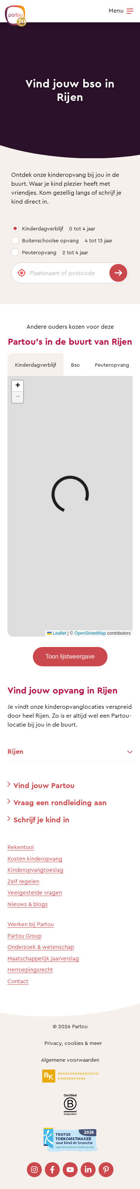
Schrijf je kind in (41, 819)
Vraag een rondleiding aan (60, 802)
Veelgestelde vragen (34, 892)
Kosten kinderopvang (34, 858)
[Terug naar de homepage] (12, 12)
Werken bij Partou (30, 924)
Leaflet (56, 633)
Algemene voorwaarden (70, 1059)
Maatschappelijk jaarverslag (43, 958)
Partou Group (24, 935)
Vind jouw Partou (44, 785)
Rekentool (20, 847)
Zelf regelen (23, 881)
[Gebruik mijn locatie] (21, 272)
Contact (17, 981)
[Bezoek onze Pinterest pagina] (106, 1169)
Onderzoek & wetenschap (40, 946)
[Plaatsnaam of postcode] (70, 272)
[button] (17, 386)
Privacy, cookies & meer (73, 1043)
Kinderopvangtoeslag (35, 869)
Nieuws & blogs (27, 904)
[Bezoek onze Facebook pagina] (52, 1169)
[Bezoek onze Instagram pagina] (34, 1169)
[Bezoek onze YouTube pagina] (70, 1169)
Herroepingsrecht (30, 969)
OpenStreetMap (90, 633)
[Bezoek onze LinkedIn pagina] (88, 1169)
